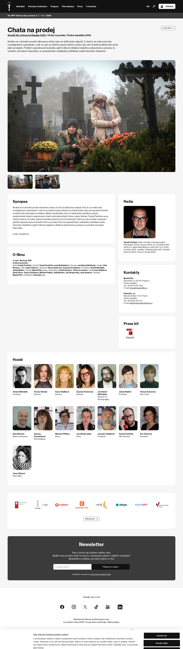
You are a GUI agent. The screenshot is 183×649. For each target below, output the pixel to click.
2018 (43, 35)
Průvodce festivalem (37, 6)
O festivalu (91, 6)
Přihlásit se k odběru (111, 567)
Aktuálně (20, 6)
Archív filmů (167, 28)
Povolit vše (162, 618)
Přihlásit (167, 6)
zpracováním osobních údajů (100, 574)
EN (148, 6)
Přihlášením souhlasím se (91, 574)
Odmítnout (162, 633)
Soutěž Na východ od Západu (24, 35)
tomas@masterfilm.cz (138, 288)
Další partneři (90, 519)
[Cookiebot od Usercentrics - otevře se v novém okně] (16, 644)
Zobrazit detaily (134, 644)
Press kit (130, 336)
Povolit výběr (162, 625)
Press (80, 6)
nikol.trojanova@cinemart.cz (141, 303)
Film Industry (68, 6)
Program (55, 6)
